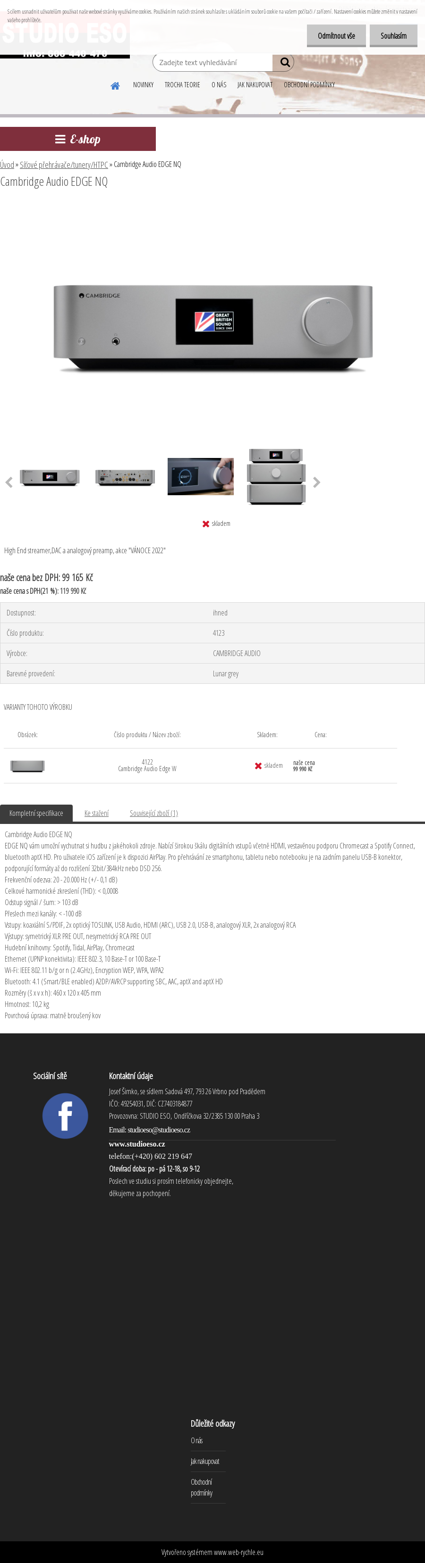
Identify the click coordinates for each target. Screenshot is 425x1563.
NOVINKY (143, 84)
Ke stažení (97, 813)
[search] (283, 64)
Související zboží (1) (154, 813)
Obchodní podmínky (201, 1487)
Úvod (7, 164)
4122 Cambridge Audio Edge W (147, 765)
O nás (196, 1440)
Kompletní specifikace (36, 813)
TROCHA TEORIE (182, 84)
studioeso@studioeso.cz (159, 1130)
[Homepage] (116, 84)
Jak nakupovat (205, 1461)
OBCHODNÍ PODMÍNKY (309, 84)
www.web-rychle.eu (239, 1552)
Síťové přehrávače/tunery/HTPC (64, 164)
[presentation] (317, 483)
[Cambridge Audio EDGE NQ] (212, 207)
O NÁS (219, 84)
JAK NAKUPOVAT (255, 84)
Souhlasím (393, 36)
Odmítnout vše (333, 36)
